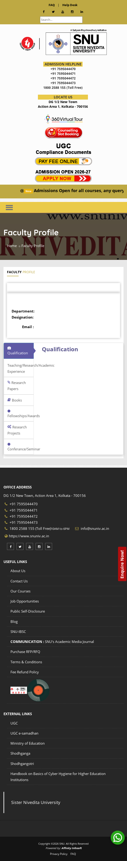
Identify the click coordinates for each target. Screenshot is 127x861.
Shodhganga (20, 753)
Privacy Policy (58, 854)
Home (12, 245)
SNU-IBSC (18, 631)
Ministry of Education (27, 743)
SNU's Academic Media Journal (52, 641)
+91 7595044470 (21, 504)
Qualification (17, 350)
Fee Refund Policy (24, 672)
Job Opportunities (24, 601)
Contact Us (19, 581)
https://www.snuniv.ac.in (29, 536)
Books (14, 400)
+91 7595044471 (21, 510)
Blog (14, 621)
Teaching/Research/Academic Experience (20, 368)
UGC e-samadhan (24, 733)
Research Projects (17, 430)
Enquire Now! (122, 564)
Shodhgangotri (22, 763)
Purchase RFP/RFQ (25, 651)
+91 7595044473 (21, 522)
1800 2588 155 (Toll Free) (28, 528)
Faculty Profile (32, 245)
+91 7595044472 (21, 516)
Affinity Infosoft (71, 848)
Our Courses (20, 591)
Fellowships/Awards (20, 413)
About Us (17, 570)
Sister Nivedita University (35, 802)
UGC (14, 723)
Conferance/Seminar (20, 446)
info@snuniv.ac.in (94, 528)
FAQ (73, 854)
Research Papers (16, 385)
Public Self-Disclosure (27, 611)
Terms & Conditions (26, 662)
